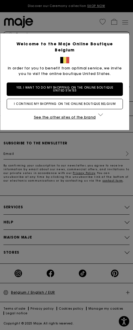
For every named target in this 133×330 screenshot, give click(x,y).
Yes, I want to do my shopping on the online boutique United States (66, 89)
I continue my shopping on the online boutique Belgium (66, 104)
